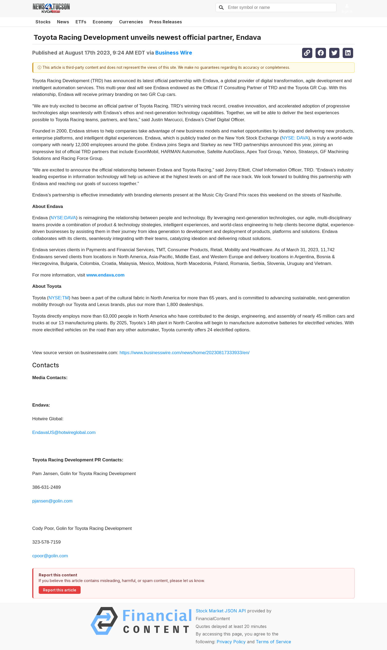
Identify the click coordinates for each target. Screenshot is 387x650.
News (63, 21)
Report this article (59, 590)
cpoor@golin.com (50, 555)
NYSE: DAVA (295, 138)
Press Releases (165, 21)
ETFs (81, 21)
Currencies (131, 21)
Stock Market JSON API (221, 610)
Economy (103, 21)
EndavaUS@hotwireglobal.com (64, 432)
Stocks (43, 21)
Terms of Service (273, 641)
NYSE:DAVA (63, 217)
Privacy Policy (231, 641)
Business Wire (173, 52)
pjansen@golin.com (52, 501)
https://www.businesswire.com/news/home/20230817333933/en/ (185, 352)
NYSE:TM (58, 297)
